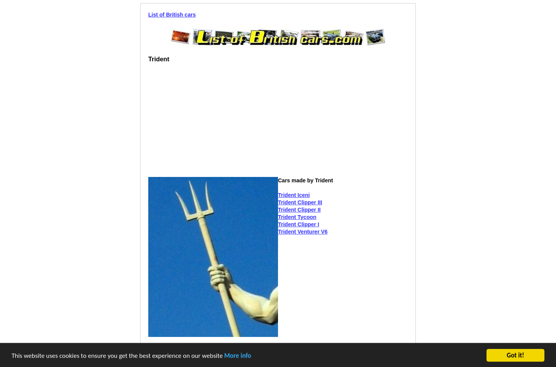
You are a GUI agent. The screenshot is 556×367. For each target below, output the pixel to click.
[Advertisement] (213, 123)
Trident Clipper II (299, 210)
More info (237, 356)
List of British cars (172, 15)
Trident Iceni (294, 195)
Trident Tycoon (297, 217)
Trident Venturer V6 (302, 232)
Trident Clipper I (298, 224)
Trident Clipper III (300, 202)
